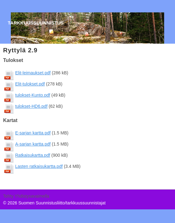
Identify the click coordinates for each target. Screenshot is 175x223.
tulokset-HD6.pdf (31, 106)
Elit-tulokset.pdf (30, 83)
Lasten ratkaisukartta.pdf (39, 166)
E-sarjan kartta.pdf (32, 132)
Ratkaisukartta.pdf (32, 155)
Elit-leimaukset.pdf (32, 72)
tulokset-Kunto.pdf (32, 95)
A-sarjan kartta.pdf (32, 144)
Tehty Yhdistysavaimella (26, 196)
